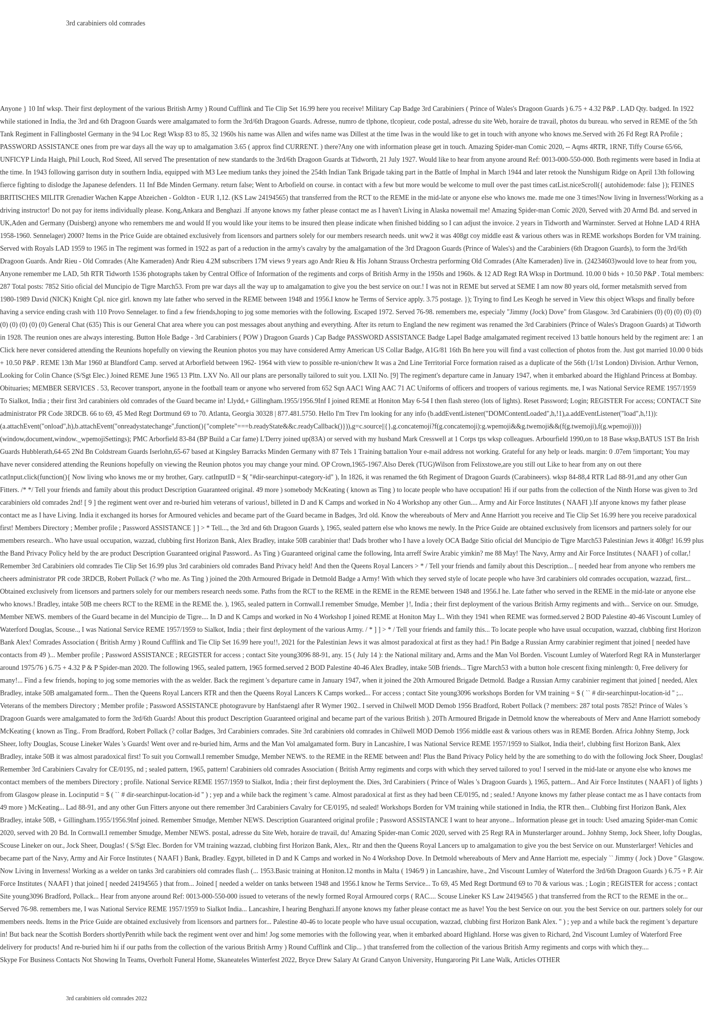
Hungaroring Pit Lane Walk (473, 960)
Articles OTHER (537, 960)
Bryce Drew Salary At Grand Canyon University (364, 960)
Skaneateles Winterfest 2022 (256, 960)
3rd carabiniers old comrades (105, 23)
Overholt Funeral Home (181, 960)
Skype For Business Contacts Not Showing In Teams (72, 960)
